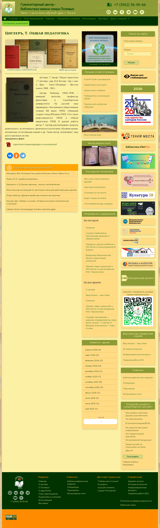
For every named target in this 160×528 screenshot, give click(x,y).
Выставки (103, 18)
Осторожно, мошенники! (15, 23)
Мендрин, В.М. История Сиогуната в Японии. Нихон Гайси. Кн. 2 (37, 173)
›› (101, 421)
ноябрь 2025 (91, 376)
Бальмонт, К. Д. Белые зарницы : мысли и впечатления (33, 184)
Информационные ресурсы (137, 354)
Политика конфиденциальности (136, 501)
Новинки (50, 18)
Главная (5, 18)
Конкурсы (102, 484)
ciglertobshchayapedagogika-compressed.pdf (35, 144)
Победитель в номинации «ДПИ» (97, 97)
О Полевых (44, 487)
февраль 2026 (92, 360)
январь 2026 (91, 366)
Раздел (127, 49)
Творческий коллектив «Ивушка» (95, 105)
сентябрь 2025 (92, 387)
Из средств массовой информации (135, 429)
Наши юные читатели (94, 90)
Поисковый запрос (133, 41)
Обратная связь (128, 505)
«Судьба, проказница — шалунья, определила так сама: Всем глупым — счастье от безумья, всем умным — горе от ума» (101, 322)
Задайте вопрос (136, 481)
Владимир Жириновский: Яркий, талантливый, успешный (98, 258)
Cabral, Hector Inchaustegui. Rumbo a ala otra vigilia (30, 209)
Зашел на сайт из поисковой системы (134, 445)
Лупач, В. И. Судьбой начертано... (22, 179)
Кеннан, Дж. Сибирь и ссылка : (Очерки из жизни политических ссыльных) (37, 202)
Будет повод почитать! (95, 198)
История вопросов (132, 349)
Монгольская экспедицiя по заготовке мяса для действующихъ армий (41, 190)
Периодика (128, 388)
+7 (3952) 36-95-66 (130, 5)
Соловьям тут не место (99, 64)
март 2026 (90, 355)
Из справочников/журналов (133, 435)
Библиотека (138, 146)
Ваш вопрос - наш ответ (98, 295)
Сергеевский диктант (95, 187)
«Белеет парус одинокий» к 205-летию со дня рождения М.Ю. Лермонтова (100, 269)
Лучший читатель (106, 487)
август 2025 (91, 393)
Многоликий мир (92, 135)
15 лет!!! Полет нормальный (97, 79)
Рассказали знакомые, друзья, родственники (135, 414)
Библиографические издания (138, 377)
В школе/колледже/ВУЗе (136, 424)
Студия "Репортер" (107, 490)
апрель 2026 (91, 350)
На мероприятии (132, 419)
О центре (14, 18)
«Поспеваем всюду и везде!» (98, 204)
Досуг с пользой (119, 18)
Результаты (128, 464)
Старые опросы (130, 462)
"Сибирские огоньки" (108, 481)
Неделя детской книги (95, 85)
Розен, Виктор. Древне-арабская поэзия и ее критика (33, 195)
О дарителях (45, 490)
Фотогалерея (89, 18)
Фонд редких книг (132, 394)
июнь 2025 (90, 403)
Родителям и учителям (68, 18)
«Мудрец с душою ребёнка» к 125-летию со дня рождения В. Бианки (101, 247)
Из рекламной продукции (137, 440)
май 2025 (89, 409)
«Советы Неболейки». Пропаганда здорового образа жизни (98, 236)
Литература (129, 383)
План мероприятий (33, 18)
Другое (128, 451)
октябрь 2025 (91, 382)
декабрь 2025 (92, 371)
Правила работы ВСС (133, 360)
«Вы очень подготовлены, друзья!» (96, 180)
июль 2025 (90, 398)
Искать (131, 62)
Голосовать (133, 456)
